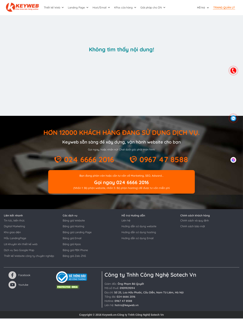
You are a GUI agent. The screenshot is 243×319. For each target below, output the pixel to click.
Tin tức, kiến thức (14, 221)
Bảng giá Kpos (72, 244)
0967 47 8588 (163, 160)
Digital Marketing (14, 227)
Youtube (18, 285)
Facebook (19, 276)
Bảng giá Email (72, 239)
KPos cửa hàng (127, 8)
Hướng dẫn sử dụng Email (138, 239)
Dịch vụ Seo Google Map (19, 250)
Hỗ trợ (201, 7)
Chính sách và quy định (194, 221)
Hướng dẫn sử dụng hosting (139, 233)
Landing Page (80, 8)
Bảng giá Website (74, 221)
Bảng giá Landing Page (77, 233)
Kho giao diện (12, 233)
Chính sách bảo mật (192, 227)
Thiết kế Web (56, 8)
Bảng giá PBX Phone (75, 250)
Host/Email (103, 8)
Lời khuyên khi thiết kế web (20, 244)
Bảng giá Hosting (73, 227)
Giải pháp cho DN (155, 8)
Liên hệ (126, 221)
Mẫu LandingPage (15, 239)
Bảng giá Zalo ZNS (74, 256)
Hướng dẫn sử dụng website (139, 227)
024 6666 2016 (89, 160)
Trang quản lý (224, 7)
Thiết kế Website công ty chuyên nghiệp (29, 256)
